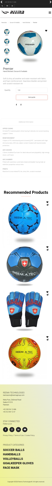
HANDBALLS (11, 454)
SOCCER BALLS (13, 450)
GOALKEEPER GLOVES (18, 463)
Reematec (4, 22)
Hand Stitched (26, 22)
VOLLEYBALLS (13, 459)
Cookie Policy (30, 435)
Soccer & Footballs (15, 22)
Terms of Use (19, 435)
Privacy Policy (8, 435)
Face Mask (11, 467)
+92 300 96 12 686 (10, 2)
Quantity (7, 90)
